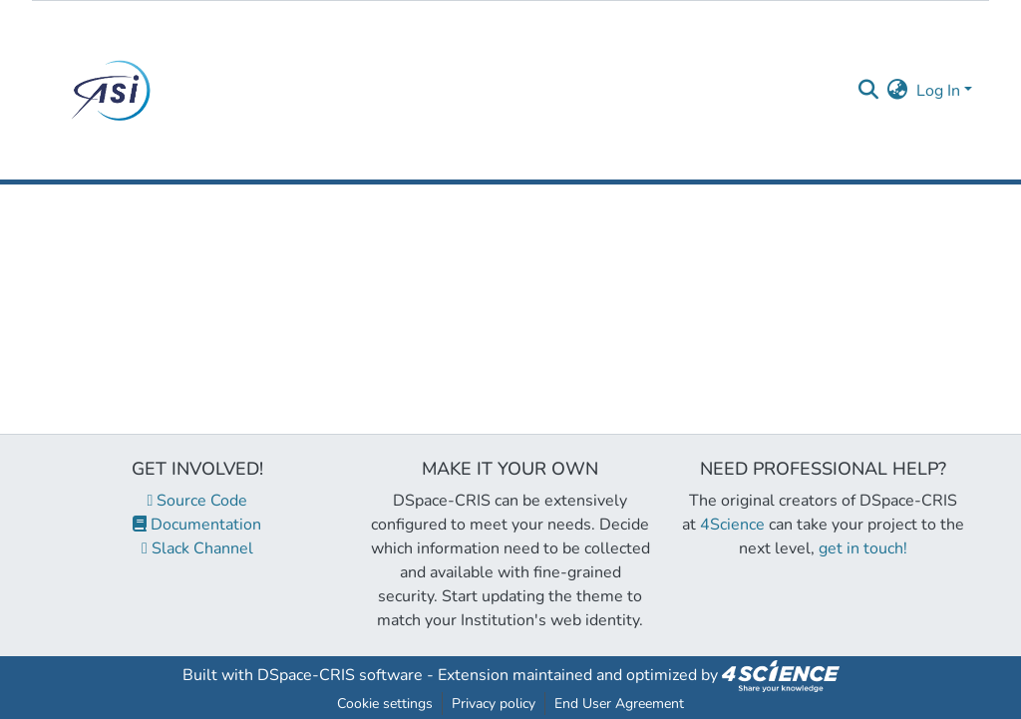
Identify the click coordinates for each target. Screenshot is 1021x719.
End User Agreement (619, 703)
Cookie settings (385, 703)
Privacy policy (493, 703)
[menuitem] (897, 91)
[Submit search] (868, 91)
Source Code (198, 501)
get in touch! (863, 548)
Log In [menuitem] (938, 91)
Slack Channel (197, 548)
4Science (732, 525)
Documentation (197, 525)
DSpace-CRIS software (340, 675)
